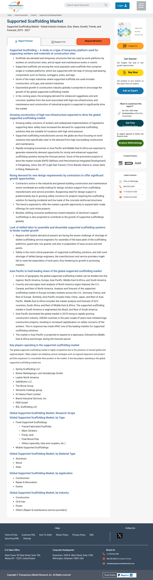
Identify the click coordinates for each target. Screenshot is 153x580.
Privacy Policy (78, 535)
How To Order (45, 535)
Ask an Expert (130, 90)
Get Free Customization (130, 124)
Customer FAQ (28, 535)
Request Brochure (93, 41)
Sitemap (27, 538)
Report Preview (24, 41)
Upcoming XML (12, 538)
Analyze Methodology (130, 142)
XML (91, 535)
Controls (34, 15)
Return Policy (62, 535)
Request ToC (58, 42)
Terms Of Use (11, 535)
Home (10, 15)
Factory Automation (21, 15)
